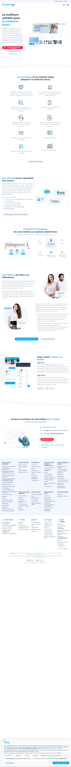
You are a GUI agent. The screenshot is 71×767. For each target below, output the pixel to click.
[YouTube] (65, 548)
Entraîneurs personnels (36, 494)
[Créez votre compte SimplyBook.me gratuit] (47, 439)
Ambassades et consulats (47, 470)
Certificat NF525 (61, 545)
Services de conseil (22, 495)
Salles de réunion (48, 507)
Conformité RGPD (61, 526)
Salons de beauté (22, 470)
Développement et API (23, 527)
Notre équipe (47, 526)
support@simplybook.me (17, 555)
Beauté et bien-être (23, 462)
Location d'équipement (49, 501)
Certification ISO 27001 (62, 542)
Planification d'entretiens (50, 478)
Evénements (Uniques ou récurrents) (49, 505)
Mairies (46, 472)
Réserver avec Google (7, 501)
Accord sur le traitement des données (63, 531)
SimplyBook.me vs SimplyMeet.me (6, 531)
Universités (34, 465)
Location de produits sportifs (36, 504)
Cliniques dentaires (61, 469)
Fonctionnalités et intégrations (9, 525)
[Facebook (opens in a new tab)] (58, 548)
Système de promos (6, 484)
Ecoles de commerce (36, 466)
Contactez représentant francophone (26, 339)
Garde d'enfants (35, 480)
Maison (20, 507)
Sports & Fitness (35, 492)
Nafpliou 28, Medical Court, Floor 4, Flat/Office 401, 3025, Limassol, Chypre (33, 553)
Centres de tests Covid (62, 480)
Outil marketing (5, 488)
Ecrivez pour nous (48, 533)
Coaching (20, 497)
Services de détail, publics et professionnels (49, 464)
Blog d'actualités (48, 531)
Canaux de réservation (7, 527)
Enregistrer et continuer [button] (61, 763)
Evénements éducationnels (34, 478)
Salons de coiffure (22, 466)
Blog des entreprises (36, 529)
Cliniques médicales (62, 471)
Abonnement (5, 503)
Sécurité (59, 540)
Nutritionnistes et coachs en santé (61, 487)
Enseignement (35, 462)
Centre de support (35, 522)
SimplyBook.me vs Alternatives (9, 533)
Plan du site (34, 531)
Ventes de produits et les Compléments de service (8, 471)
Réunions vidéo (5, 505)
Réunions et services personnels (24, 492)
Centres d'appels (48, 474)
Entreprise (20, 524)
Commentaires (47, 522)
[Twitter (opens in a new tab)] (61, 548)
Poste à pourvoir (48, 529)
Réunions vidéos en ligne (35, 161)
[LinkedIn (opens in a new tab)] (63, 548)
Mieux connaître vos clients (8, 474)
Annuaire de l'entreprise (24, 529)
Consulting (21, 499)
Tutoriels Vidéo (34, 527)
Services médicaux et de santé (63, 463)
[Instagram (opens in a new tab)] (68, 548)
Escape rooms (47, 497)
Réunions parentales (36, 472)
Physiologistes (60, 476)
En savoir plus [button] (10, 763)
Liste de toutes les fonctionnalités (6, 523)
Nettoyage (20, 509)
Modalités (59, 524)
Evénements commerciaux (47, 510)
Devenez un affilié (48, 535)
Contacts (46, 527)
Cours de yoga (34, 499)
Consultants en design (23, 506)
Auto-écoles (60, 494)
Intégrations (5, 507)
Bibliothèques (34, 470)
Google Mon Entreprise (7, 500)
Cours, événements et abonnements (7, 468)
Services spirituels (22, 504)
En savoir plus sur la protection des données (15, 214)
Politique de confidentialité (60, 528)
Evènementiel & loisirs (48, 492)
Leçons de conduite (62, 492)
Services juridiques (48, 479)
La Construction (48, 486)
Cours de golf (34, 501)
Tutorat (33, 474)
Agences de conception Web (49, 484)
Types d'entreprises (23, 526)
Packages (4, 496)
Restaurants (47, 503)
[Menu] (68, 4)
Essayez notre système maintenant (13, 47)
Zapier (3, 498)
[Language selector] (67, 1)
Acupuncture (60, 474)
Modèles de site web (7, 528)
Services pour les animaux (22, 502)
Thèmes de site (51, 246)
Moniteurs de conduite (62, 496)
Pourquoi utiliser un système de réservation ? (9, 492)
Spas (19, 468)
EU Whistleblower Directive (41, 557)
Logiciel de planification (7, 490)
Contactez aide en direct (47, 339)
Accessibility (60, 544)
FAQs (32, 526)
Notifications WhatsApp (7, 509)
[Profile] (64, 5)
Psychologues (60, 478)
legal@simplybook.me (40, 555)
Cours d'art (46, 495)
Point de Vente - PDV (7, 494)
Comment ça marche (36, 524)
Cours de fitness (35, 498)
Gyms (32, 496)
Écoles (32, 468)
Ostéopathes (60, 472)
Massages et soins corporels (61, 467)
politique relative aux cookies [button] (55, 748)
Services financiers (48, 476)
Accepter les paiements (7, 482)
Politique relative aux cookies (62, 534)
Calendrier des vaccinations (60, 484)
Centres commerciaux (49, 467)
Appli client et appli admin (8, 510)
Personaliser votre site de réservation (8, 476)
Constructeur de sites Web (8, 486)
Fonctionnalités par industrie (9, 466)
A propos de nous (48, 524)
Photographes (47, 499)
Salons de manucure (23, 472)
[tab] (40, 243)
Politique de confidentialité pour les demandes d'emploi (62, 537)
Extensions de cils (22, 465)
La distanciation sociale (62, 482)
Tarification (21, 522)
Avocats (46, 481)
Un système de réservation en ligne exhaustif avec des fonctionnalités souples (9, 480)
